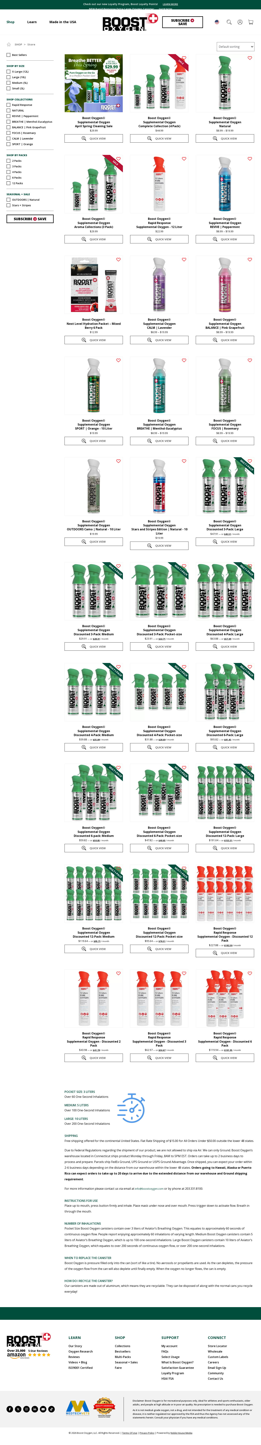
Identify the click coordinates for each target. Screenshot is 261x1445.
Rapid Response (22, 105)
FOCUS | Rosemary (24, 133)
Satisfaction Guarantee (174, 1376)
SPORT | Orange (22, 144)
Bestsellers (121, 1362)
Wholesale (214, 1362)
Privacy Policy (147, 1439)
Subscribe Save (182, 22)
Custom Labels (216, 1366)
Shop (18, 44)
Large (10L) (19, 77)
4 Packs (16, 172)
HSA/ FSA (166, 1385)
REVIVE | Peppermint (25, 116)
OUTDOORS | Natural (26, 199)
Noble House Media (181, 1439)
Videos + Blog (76, 1371)
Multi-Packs (121, 1366)
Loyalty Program (171, 1380)
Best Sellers (19, 55)
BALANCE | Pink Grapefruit (29, 127)
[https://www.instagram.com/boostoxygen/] (26, 1415)
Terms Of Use (129, 1439)
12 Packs (17, 183)
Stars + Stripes (21, 205)
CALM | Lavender (22, 138)
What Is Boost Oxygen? (174, 1371)
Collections (121, 1357)
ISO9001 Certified (78, 1376)
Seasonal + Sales (124, 1371)
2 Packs (16, 160)
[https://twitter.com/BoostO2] (18, 1415)
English (217, 22)
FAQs (164, 1362)
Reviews (73, 1366)
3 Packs (16, 166)
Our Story (74, 1357)
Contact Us (214, 1385)
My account (168, 1357)
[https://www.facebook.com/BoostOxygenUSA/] (10, 1415)
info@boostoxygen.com (151, 1200)
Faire (118, 1376)
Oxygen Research (79, 1362)
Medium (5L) (20, 82)
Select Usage (169, 1366)
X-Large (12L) (20, 71)
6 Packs (16, 177)
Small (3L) (18, 88)
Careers (212, 1371)
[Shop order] (235, 46)
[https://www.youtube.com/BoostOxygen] (43, 1415)
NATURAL (18, 110)
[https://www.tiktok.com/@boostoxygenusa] (51, 1415)
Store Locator (216, 1357)
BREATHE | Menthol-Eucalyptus (32, 121)
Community (214, 1380)
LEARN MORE (174, 5)
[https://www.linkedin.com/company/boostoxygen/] (35, 1415)
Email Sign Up (216, 1376)
